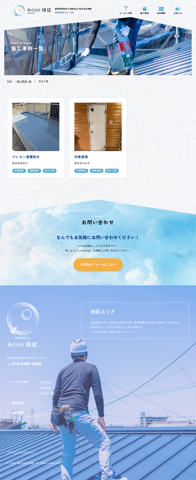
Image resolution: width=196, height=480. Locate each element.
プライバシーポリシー (22, 448)
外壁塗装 (44, 383)
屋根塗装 (44, 387)
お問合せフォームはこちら (98, 263)
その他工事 (52, 392)
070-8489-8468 (32, 363)
